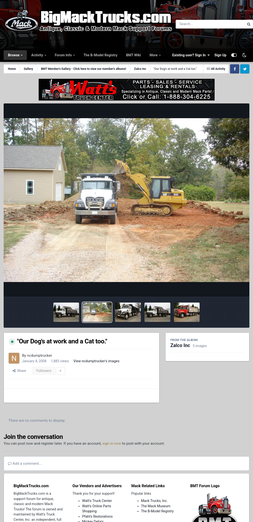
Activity (37, 55)
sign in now (111, 443)
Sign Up (220, 55)
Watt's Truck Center (97, 501)
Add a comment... (25, 463)
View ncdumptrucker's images (96, 361)
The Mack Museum (156, 506)
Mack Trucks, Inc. (154, 501)
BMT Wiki (133, 55)
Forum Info (64, 55)
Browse (14, 55)
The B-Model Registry (100, 55)
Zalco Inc (180, 345)
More (154, 55)
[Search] (197, 24)
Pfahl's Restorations (97, 516)
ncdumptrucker (39, 355)
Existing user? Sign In (191, 55)
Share (19, 371)
